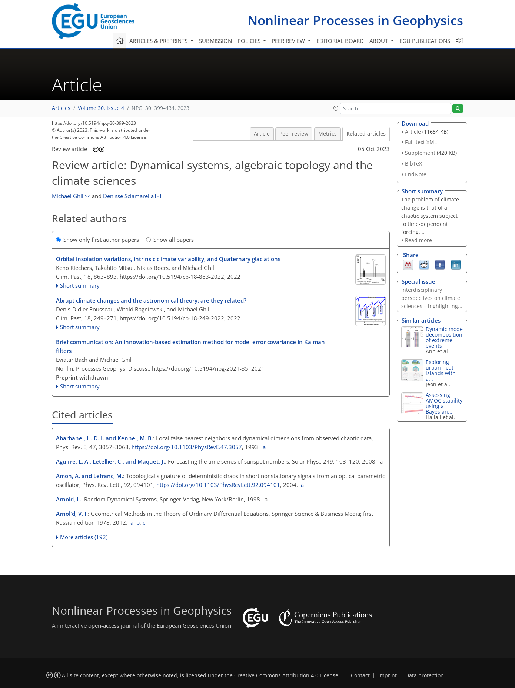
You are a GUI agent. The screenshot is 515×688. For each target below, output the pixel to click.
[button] (336, 108)
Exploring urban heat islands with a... (441, 370)
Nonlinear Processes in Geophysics (355, 20)
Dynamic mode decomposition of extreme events (444, 337)
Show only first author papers (97, 239)
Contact (360, 675)
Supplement (420, 152)
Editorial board (340, 40)
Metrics (327, 133)
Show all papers (170, 239)
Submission (215, 40)
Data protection (424, 675)
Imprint (387, 675)
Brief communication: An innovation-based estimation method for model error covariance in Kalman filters (190, 346)
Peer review (293, 133)
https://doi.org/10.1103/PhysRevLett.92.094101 (218, 484)
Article (262, 133)
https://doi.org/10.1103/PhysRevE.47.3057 (187, 447)
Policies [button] (249, 40)
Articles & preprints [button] (159, 40)
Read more (418, 240)
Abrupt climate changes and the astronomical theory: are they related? (151, 300)
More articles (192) (83, 537)
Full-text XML (421, 142)
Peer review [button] (289, 40)
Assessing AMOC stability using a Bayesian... (444, 403)
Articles (61, 108)
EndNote (415, 174)
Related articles (366, 133)
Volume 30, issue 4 (101, 108)
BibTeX (413, 163)
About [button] (379, 40)
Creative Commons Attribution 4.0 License (286, 675)
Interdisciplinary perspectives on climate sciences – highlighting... (431, 298)
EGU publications (424, 40)
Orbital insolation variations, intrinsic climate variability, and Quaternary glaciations (168, 259)
